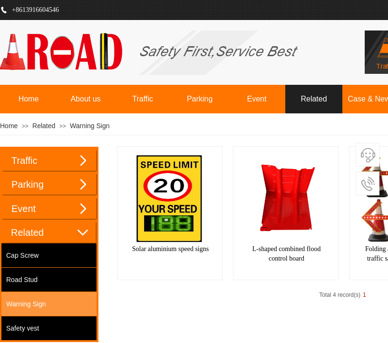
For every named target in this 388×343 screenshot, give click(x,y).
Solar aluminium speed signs (170, 248)
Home (29, 99)
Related (314, 99)
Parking (200, 99)
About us (85, 99)
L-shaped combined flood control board (286, 253)
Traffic (142, 99)
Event (257, 99)
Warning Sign (90, 126)
